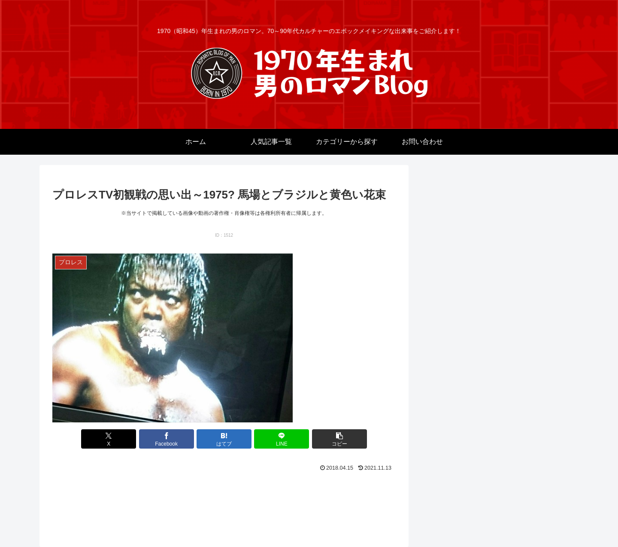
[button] (339, 439)
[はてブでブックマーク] (224, 439)
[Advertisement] (224, 498)
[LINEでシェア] (281, 439)
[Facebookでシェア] (166, 439)
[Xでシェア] (108, 439)
